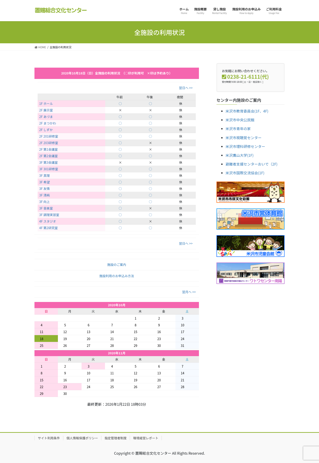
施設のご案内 (116, 264)
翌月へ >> (189, 292)
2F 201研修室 (48, 136)
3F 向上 (44, 201)
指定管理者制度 (116, 438)
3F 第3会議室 (48, 162)
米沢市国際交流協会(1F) (245, 172)
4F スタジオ (47, 221)
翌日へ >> (186, 87)
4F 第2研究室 (48, 228)
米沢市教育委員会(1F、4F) (247, 111)
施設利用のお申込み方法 (116, 276)
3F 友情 (44, 188)
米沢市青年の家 (238, 128)
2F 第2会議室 (48, 156)
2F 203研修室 (48, 143)
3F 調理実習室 (49, 214)
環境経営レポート (145, 438)
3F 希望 (44, 182)
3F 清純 (44, 195)
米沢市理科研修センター (245, 146)
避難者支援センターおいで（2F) (252, 164)
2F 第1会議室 (48, 149)
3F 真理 (44, 175)
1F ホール (46, 103)
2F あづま (46, 116)
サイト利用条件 (49, 438)
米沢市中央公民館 (240, 119)
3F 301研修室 (48, 169)
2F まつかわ (47, 123)
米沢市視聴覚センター (244, 137)
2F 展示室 (46, 110)
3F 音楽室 (46, 208)
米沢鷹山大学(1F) (240, 155)
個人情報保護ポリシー (82, 438)
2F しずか (46, 129)
